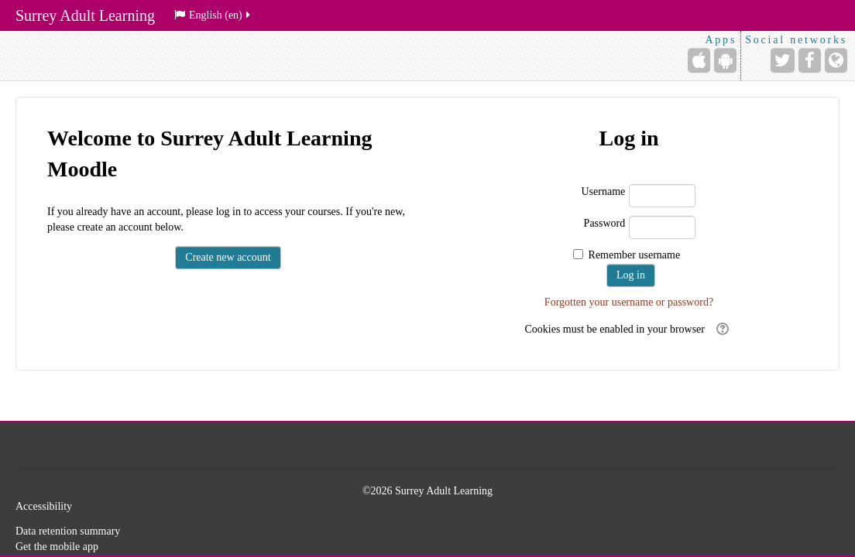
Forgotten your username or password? (628, 302)
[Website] (836, 60)
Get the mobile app (56, 546)
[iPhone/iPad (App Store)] (699, 60)
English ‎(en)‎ (213, 15)
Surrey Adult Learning (85, 15)
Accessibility (43, 506)
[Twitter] (783, 60)
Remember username (635, 255)
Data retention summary (67, 531)
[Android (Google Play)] (725, 60)
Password (605, 223)
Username (604, 191)
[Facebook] (809, 60)
